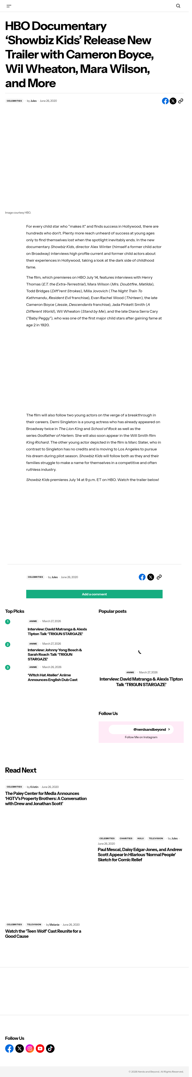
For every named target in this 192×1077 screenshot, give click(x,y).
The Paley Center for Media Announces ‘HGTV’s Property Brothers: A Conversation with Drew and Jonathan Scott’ (46, 798)
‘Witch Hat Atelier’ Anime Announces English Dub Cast (52, 677)
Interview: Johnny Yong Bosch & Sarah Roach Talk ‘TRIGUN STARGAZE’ (55, 654)
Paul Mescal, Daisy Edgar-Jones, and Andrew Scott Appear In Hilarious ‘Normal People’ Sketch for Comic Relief (140, 854)
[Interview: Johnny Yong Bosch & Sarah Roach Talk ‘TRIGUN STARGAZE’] (14, 651)
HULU (140, 838)
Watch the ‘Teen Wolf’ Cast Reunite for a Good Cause (43, 934)
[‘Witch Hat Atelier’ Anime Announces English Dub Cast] (14, 674)
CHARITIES (126, 838)
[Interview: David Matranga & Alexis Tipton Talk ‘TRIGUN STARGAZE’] (14, 628)
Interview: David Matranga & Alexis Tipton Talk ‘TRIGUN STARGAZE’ (57, 631)
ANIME (33, 621)
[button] (9, 6)
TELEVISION (156, 838)
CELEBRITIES (14, 100)
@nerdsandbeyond (149, 729)
